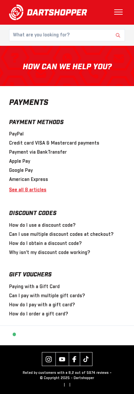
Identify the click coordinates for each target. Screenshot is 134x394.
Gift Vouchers (30, 275)
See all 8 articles (27, 190)
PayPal (16, 134)
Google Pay (21, 170)
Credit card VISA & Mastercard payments (54, 143)
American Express (28, 179)
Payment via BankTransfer (38, 152)
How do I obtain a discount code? (45, 243)
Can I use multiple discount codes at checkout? (61, 234)
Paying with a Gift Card (34, 287)
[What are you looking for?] (67, 35)
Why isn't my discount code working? (49, 252)
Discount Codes (32, 213)
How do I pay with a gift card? (42, 305)
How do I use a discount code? (42, 225)
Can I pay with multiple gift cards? (47, 296)
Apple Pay (19, 161)
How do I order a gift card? (38, 314)
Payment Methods (36, 122)
